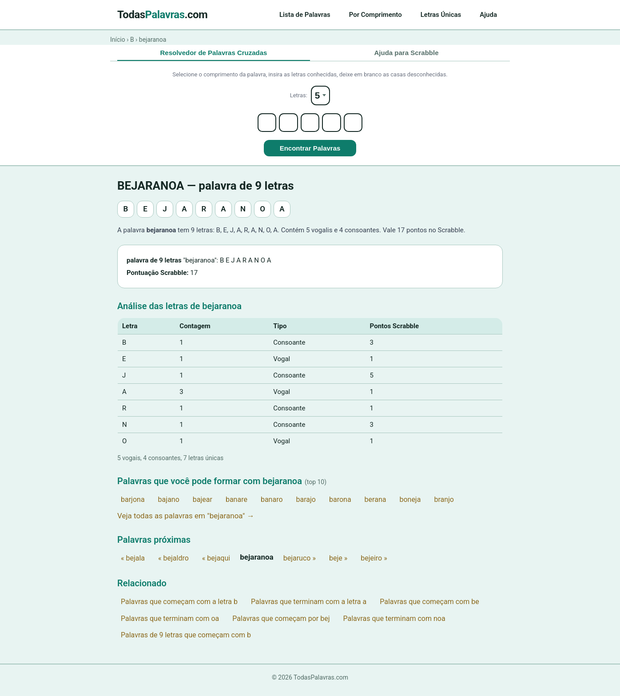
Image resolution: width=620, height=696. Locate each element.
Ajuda (488, 15)
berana (375, 505)
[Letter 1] (262, 127)
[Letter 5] (358, 127)
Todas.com (162, 14)
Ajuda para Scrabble (406, 53)
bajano (168, 505)
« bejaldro (173, 564)
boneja (410, 505)
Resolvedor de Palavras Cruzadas (213, 53)
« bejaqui (216, 564)
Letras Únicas (441, 15)
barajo (306, 505)
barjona (133, 505)
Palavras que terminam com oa (170, 624)
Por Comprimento (375, 15)
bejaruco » (299, 564)
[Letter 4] (334, 127)
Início (117, 39)
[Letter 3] (310, 127)
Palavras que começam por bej (281, 624)
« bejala (133, 564)
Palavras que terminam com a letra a (308, 607)
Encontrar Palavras (310, 154)
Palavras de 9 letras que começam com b (186, 640)
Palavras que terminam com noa (394, 624)
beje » (338, 564)
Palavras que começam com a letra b (179, 607)
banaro (272, 505)
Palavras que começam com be (429, 607)
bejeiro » (374, 564)
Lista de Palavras (304, 15)
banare (236, 505)
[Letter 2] (286, 127)
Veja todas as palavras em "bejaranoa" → (185, 521)
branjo (444, 505)
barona (340, 505)
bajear (202, 505)
